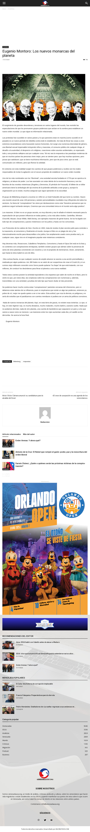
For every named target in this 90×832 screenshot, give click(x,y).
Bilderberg (16, 361)
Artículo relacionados (11, 434)
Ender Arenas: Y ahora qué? (27, 440)
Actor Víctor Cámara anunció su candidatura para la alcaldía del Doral (22, 397)
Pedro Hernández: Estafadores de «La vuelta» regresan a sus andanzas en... (46, 707)
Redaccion (45, 422)
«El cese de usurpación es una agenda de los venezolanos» (70, 397)
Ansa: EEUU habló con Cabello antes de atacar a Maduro (38, 642)
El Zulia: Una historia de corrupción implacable (34, 684)
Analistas (11, 9)
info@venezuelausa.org (50, 804)
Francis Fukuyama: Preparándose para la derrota (35, 695)
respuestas (26, 361)
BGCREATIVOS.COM (62, 829)
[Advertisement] (45, 28)
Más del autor (29, 434)
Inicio (4, 9)
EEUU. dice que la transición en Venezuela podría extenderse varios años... (45, 654)
